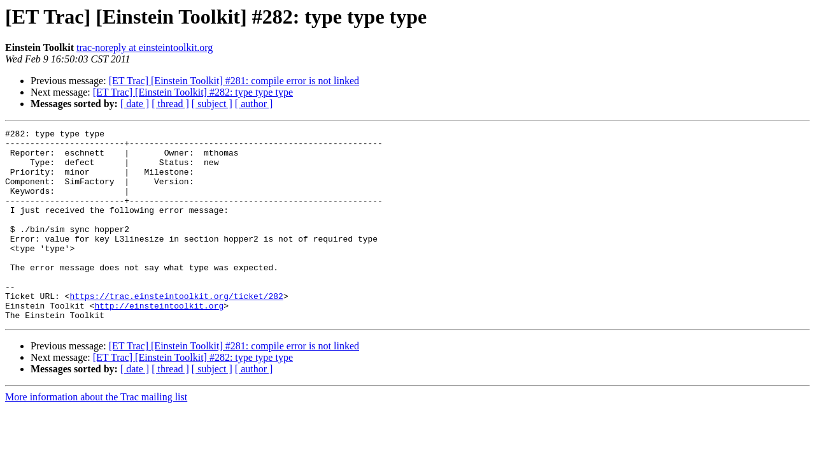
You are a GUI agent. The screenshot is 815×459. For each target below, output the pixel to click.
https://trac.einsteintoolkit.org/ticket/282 (176, 330)
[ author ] (254, 103)
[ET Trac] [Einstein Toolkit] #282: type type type (193, 92)
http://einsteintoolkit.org (158, 341)
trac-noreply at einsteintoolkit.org (144, 47)
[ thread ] (170, 103)
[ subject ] (212, 103)
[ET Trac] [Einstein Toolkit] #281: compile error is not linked (234, 80)
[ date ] (134, 103)
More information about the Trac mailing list (96, 435)
